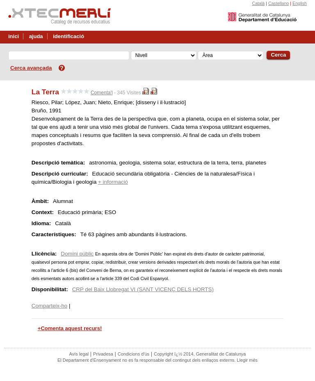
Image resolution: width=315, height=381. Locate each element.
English (299, 3)
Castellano (278, 3)
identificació (68, 36)
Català (258, 3)
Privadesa (103, 353)
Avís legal (79, 353)
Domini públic (77, 254)
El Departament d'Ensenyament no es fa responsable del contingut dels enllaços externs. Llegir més (157, 360)
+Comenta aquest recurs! (70, 328)
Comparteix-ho (49, 306)
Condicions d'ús (133, 353)
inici (13, 36)
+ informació (113, 182)
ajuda (36, 36)
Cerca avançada (31, 68)
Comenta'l (102, 93)
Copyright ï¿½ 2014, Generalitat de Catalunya (200, 353)
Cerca (278, 55)
